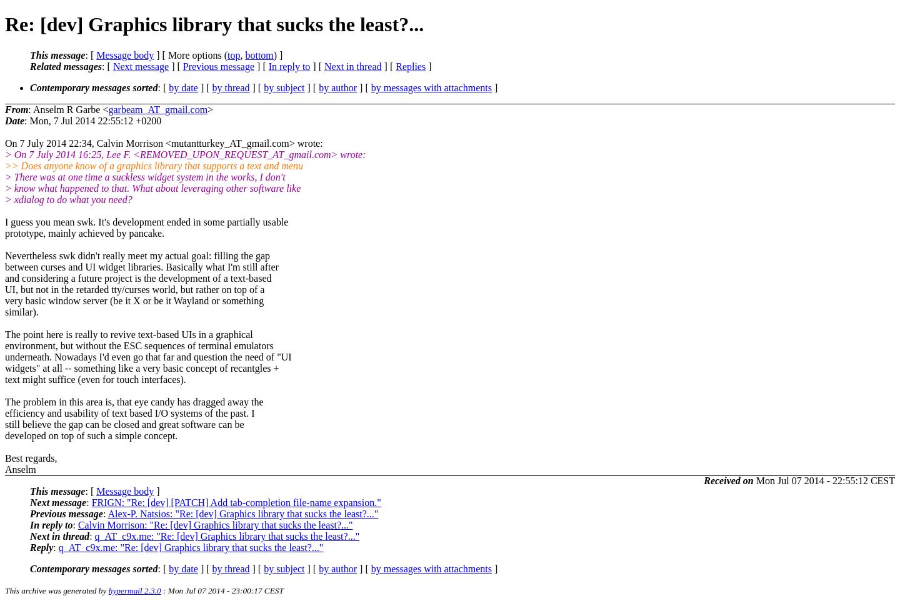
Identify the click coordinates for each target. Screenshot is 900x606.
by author (338, 87)
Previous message (218, 66)
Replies (411, 66)
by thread (231, 87)
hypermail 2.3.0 (135, 590)
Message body (125, 55)
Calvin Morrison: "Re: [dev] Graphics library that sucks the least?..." (215, 525)
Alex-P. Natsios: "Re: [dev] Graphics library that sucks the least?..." (243, 514)
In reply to (290, 66)
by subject (284, 87)
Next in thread (353, 66)
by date (183, 87)
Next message (141, 66)
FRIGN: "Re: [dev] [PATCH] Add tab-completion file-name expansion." (236, 502)
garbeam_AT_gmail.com (158, 109)
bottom (259, 55)
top (234, 55)
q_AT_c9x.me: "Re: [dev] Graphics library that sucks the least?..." (227, 536)
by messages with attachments (431, 87)
